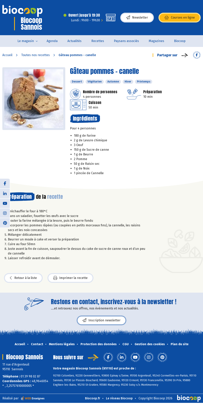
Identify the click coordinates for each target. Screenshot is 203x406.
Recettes (97, 41)
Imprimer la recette (70, 278)
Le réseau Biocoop (119, 398)
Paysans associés (126, 41)
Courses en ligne (179, 18)
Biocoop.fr (92, 398)
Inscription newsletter (101, 320)
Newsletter (137, 18)
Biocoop (180, 41)
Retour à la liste (23, 278)
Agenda (52, 41)
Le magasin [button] (25, 41)
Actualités (74, 41)
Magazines (156, 41)
